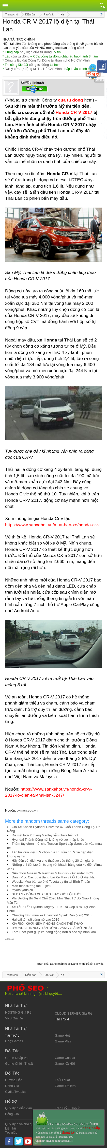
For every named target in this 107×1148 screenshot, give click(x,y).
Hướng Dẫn (13, 1080)
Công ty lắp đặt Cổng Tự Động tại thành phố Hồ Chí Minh (47, 60)
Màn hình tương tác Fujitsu (31, 886)
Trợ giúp (11, 1132)
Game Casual (65, 1058)
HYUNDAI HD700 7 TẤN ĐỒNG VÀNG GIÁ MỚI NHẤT (52, 928)
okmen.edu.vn (27, 810)
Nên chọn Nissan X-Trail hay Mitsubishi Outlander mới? (52, 873)
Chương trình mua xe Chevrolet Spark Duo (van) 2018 (51, 915)
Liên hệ (10, 1128)
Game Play (63, 1041)
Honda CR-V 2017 (74, 112)
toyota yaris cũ (22, 890)
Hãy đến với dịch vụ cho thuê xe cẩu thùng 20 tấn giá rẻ (53, 860)
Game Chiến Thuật (19, 1063)
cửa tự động (20, 56)
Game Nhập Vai (16, 1058)
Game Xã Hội (65, 1063)
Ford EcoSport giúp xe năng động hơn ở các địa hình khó (54, 932)
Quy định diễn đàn (18, 1108)
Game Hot (62, 1035)
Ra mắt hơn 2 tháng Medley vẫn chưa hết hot (45, 835)
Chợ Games (14, 1041)
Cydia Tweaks (15, 1092)
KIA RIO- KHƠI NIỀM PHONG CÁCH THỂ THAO (47, 923)
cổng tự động (39, 65)
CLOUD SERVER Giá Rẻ (73, 1013)
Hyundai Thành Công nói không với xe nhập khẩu (48, 839)
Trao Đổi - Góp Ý (67, 1108)
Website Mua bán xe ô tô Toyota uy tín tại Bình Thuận (51, 881)
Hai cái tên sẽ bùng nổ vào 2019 (35, 919)
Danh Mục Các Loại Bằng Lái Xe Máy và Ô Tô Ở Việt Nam (54, 877)
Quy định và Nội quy (20, 1124)
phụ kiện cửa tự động (36, 52)
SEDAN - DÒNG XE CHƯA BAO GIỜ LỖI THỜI (46, 894)
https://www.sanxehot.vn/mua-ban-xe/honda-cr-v (52, 524)
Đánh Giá (12, 1086)
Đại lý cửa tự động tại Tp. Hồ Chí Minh (33, 69)
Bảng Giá (12, 1114)
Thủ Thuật (62, 1080)
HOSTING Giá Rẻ (18, 1012)
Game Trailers (65, 1086)
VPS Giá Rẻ (14, 1018)
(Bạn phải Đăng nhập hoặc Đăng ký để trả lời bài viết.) (70, 963)
